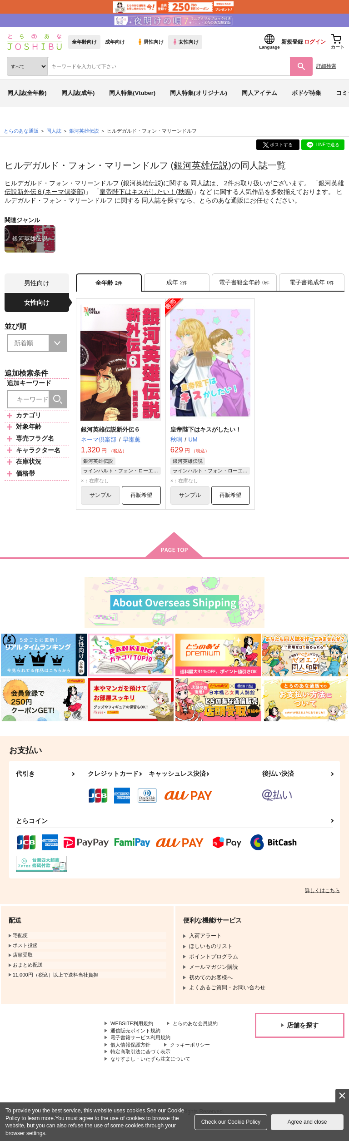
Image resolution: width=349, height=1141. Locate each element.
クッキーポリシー (195, 1056)
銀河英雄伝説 (201, 165)
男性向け (150, 42)
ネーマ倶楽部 (64, 191)
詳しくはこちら (322, 892)
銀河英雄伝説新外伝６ (110, 430)
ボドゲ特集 (306, 92)
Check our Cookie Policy (231, 1122)
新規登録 (292, 42)
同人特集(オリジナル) (198, 92)
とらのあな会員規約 (135, 1033)
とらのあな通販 (21, 131)
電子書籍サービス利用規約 (143, 1049)
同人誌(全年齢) (27, 92)
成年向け (115, 42)
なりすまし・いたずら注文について (154, 1071)
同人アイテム (259, 92)
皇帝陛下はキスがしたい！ (138, 191)
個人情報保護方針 (132, 1056)
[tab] (176, 283)
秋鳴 (184, 191)
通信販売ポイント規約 (137, 1041)
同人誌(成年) (78, 92)
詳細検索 (326, 66)
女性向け (185, 42)
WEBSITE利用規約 (133, 1026)
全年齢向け (84, 42)
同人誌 (53, 131)
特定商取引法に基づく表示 (143, 1064)
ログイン (315, 42)
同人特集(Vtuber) (132, 92)
